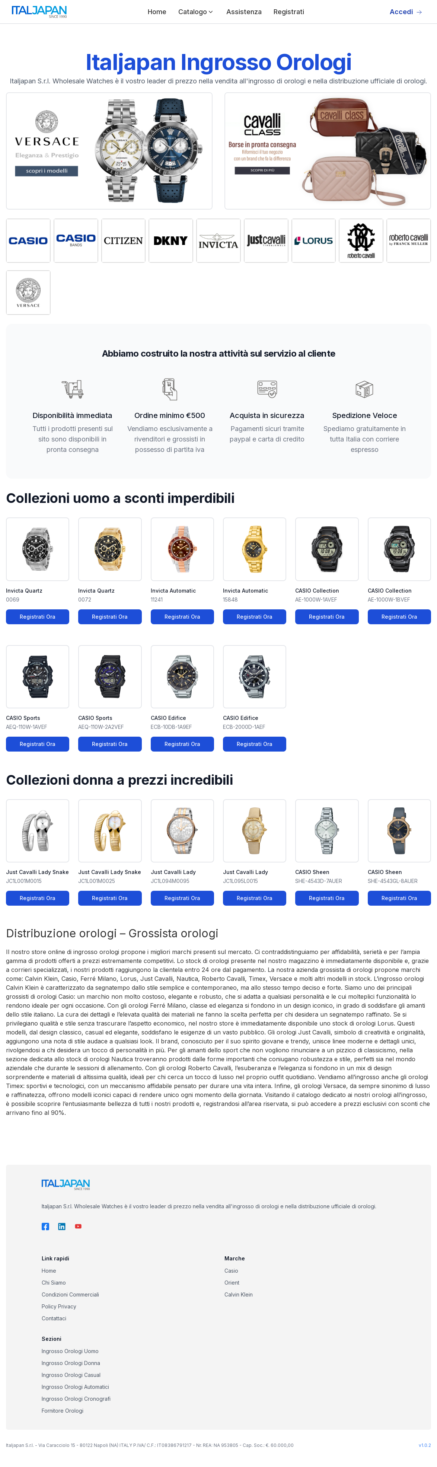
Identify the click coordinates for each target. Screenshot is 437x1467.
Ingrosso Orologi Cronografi (76, 1399)
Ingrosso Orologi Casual (71, 1375)
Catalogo (196, 12)
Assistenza (244, 12)
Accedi (406, 12)
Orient (231, 1282)
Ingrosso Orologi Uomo (70, 1351)
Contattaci (54, 1318)
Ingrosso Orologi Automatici (75, 1387)
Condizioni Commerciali (70, 1294)
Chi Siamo (54, 1282)
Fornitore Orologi (62, 1410)
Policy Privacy (59, 1306)
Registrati (289, 12)
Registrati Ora (37, 616)
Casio (231, 1270)
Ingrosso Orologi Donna (71, 1363)
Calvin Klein (238, 1294)
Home (157, 12)
